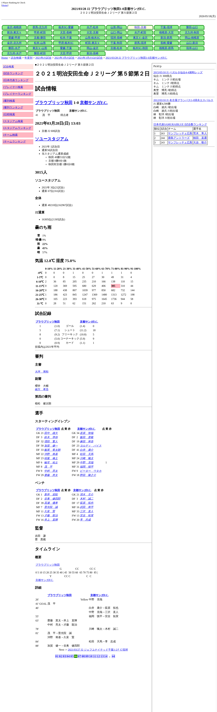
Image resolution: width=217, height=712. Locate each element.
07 (79, 656)
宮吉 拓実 (86, 515)
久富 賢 (49, 511)
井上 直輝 (51, 519)
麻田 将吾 (86, 441)
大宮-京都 (92, 32)
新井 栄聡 (51, 494)
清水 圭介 (86, 494)
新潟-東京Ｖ (14, 32)
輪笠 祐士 (51, 462)
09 (87, 656)
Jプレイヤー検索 (13, 87)
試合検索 (16, 57)
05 (72, 656)
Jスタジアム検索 (13, 121)
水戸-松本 (92, 27)
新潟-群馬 (166, 37)
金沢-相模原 (14, 27)
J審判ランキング (13, 107)
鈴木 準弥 (51, 437)
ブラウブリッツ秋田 (54, 102)
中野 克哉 (86, 462)
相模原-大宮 (166, 32)
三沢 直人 (86, 511)
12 (98, 656)
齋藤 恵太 (51, 475)
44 (113, 656)
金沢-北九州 (14, 42)
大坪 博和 (41, 371)
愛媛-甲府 (14, 37)
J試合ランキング (13, 73)
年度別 (28, 57)
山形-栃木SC (92, 37)
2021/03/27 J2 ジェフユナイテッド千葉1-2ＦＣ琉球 (98, 649)
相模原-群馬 (166, 48)
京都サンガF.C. (94, 102)
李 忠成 (85, 519)
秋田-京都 (140, 27)
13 (102, 656)
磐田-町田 (40, 53)
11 (94, 656)
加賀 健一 (51, 445)
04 (68, 656)
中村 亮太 (51, 470)
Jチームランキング (14, 141)
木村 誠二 (86, 498)
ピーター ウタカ (90, 470)
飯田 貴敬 (86, 437)
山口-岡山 (116, 32)
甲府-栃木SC (66, 42)
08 (83, 656)
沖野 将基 (51, 454)
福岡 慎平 (86, 466)
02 (60, 656)
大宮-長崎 (66, 32)
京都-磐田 (40, 37)
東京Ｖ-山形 (40, 48)
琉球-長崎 (116, 37)
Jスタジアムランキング (17, 127)
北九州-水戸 (14, 53)
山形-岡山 (116, 27)
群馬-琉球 (140, 42)
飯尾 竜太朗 (52, 449)
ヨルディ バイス (90, 445)
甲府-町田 (40, 32)
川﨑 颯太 (86, 458)
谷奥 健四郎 (52, 498)
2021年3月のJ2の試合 (90, 57)
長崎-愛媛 (166, 42)
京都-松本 (116, 48)
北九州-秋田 (192, 32)
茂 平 (48, 466)
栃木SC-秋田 (140, 48)
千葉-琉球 (166, 27)
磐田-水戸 (14, 48)
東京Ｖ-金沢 (140, 37)
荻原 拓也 (86, 502)
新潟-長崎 (92, 53)
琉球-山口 (192, 48)
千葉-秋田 (116, 42)
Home (5, 5)
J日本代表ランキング (15, 80)
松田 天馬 (86, 454)
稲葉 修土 (51, 458)
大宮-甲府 (66, 53)
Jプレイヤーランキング (17, 93)
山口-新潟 (192, 42)
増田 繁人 (51, 441)
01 (57, 656)
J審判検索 (9, 100)
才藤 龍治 (51, 515)
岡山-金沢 (92, 48)
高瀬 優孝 (51, 502)
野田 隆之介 (88, 475)
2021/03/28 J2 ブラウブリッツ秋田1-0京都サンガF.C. (136, 57)
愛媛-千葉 (66, 48)
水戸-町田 (140, 32)
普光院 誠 (51, 507)
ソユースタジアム (51, 139)
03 (64, 656)
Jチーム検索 (10, 134)
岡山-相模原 (192, 37)
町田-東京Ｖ (92, 42)
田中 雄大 (51, 433)
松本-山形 (40, 42)
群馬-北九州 (40, 27)
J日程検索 (9, 114)
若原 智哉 (86, 433)
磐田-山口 (192, 27)
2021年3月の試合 (64, 57)
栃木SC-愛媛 (66, 27)
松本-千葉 (66, 37)
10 (90, 656)
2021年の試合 (43, 57)
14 (105, 656)
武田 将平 (86, 507)
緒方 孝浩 (41, 389)
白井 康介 (86, 449)
